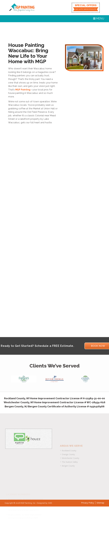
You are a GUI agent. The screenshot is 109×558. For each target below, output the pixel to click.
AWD (50, 503)
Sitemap (100, 502)
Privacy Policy (87, 502)
